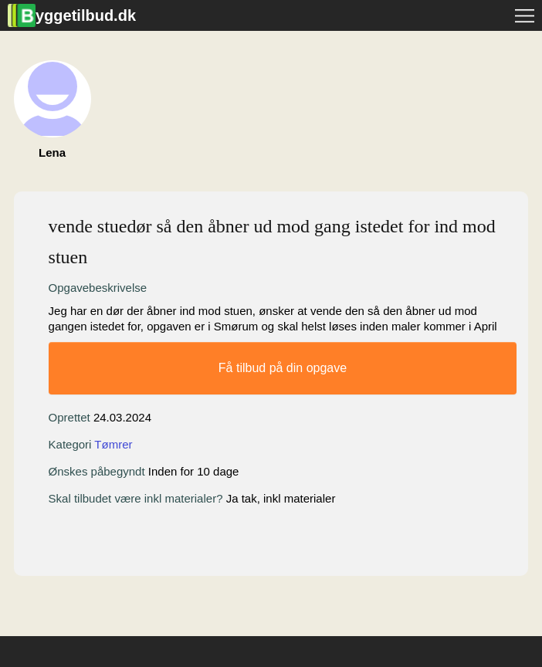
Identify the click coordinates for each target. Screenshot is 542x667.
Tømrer (113, 444)
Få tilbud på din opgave (282, 367)
